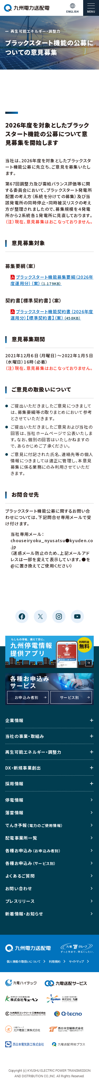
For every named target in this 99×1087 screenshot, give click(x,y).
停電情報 (14, 800)
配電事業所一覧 (21, 838)
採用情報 (14, 783)
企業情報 (14, 720)
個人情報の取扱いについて (23, 961)
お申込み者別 (27, 697)
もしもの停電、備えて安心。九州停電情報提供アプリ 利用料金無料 (49, 652)
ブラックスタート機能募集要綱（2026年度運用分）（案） (52, 280)
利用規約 (54, 961)
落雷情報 (14, 812)
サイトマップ (76, 961)
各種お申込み (33, 850)
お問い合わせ (18, 888)
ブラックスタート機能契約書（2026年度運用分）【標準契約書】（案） (52, 314)
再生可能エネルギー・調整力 (33, 752)
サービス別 (69, 697)
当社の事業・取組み (24, 736)
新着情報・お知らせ (24, 914)
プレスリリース (20, 901)
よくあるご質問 (20, 876)
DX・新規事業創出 (23, 768)
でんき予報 (34, 825)
